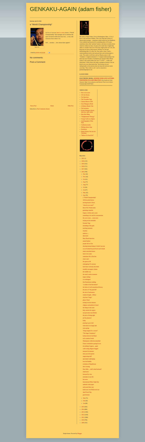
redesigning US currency (89, 264)
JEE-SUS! (85, 236)
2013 (83, 412)
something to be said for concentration (93, 215)
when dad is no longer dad (90, 325)
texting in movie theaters (89, 302)
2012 (83, 414)
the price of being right (89, 315)
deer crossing (86, 366)
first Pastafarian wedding (89, 282)
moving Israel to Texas (89, 202)
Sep (84, 182)
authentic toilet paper (88, 384)
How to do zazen (85, 92)
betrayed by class (87, 374)
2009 (83, 422)
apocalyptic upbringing (89, 359)
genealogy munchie (88, 210)
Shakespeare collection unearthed (91, 341)
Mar (84, 398)
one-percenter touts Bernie (90, 313)
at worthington (86, 279)
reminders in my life (88, 377)
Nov (84, 176)
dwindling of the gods (88, 225)
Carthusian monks (86, 125)
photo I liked (86, 300)
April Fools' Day (87, 392)
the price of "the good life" (90, 289)
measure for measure (88, 351)
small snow (86, 371)
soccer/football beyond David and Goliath (94, 248)
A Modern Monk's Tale (87, 106)
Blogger (80, 433)
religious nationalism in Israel (90, 305)
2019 (83, 163)
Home (52, 106)
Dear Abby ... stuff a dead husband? (92, 369)
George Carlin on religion (88, 119)
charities (85, 231)
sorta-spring (86, 328)
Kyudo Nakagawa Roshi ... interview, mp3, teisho (88, 111)
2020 (83, 161)
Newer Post (33, 106)
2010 (83, 420)
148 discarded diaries (88, 200)
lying (84, 320)
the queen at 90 (87, 261)
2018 (83, 166)
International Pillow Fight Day (91, 382)
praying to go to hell (88, 323)
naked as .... (86, 233)
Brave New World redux (89, 207)
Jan (84, 403)
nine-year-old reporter (88, 354)
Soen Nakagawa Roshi (87, 104)
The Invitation (85, 108)
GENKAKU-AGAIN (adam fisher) (70, 9)
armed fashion (86, 241)
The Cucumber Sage (86, 99)
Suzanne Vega (86, 223)
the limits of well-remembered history (93, 287)
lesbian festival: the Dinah (90, 336)
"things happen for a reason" (90, 330)
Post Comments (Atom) (43, 109)
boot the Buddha (87, 361)
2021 (83, 158)
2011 (83, 417)
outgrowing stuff (87, 356)
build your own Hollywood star (91, 389)
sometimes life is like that (89, 256)
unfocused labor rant (88, 387)
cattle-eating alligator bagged (90, 348)
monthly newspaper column (90, 269)
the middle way (87, 271)
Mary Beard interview (88, 238)
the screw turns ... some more (90, 218)
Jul (84, 187)
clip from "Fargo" (87, 297)
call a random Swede (88, 338)
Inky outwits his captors (89, 310)
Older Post (70, 106)
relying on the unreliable (89, 220)
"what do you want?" (88, 205)
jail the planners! (87, 318)
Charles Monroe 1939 (87, 101)
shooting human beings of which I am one (94, 246)
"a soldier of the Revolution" (90, 284)
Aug (84, 184)
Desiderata (84, 129)
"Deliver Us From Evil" (87, 135)
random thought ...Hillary (89, 295)
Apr (84, 195)
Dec (84, 174)
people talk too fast (88, 243)
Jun (84, 190)
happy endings (86, 277)
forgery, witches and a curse (90, 213)
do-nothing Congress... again (90, 346)
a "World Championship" (89, 197)
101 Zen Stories (85, 95)
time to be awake (87, 254)
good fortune (86, 395)
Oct (84, 179)
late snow (85, 379)
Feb (84, 400)
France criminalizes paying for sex (92, 343)
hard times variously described (91, 266)
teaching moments (87, 228)
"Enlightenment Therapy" (88, 116)
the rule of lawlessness (89, 292)
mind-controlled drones (89, 251)
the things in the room (88, 307)
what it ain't (86, 259)
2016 (83, 171)
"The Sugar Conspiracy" (89, 333)
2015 (83, 406)
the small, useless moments (90, 274)
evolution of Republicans (89, 364)
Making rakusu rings (86, 127)
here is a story (61, 32)
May (84, 192)
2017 (83, 169)
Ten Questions (85, 97)
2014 (83, 409)
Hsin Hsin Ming (85, 114)
